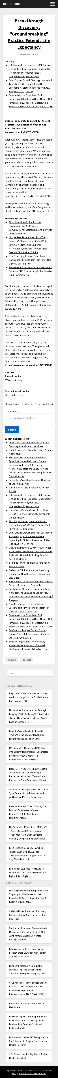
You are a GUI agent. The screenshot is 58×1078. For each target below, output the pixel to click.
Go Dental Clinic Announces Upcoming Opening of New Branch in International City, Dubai (30, 574)
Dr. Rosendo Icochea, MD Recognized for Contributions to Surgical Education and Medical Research (29, 1041)
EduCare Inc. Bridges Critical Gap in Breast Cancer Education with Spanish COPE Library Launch (29, 634)
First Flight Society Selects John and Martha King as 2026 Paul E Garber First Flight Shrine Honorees (29, 525)
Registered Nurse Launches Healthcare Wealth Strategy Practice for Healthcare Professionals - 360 (28, 697)
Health (21, 395)
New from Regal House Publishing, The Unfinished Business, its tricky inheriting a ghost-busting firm (30, 259)
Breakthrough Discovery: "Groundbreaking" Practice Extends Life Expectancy (29, 34)
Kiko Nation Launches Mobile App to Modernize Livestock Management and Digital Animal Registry (27, 872)
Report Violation (44, 404)
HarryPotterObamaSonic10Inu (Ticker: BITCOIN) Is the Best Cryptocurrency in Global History (29, 513)
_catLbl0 (11, 659)
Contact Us (39, 1070)
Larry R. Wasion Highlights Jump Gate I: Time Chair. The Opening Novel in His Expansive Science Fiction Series (28, 735)
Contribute (41, 1073)
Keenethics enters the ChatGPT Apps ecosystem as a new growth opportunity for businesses (30, 472)
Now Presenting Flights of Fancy (26, 604)
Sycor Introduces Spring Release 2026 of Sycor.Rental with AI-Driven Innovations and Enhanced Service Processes (28, 793)
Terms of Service (27, 1073)
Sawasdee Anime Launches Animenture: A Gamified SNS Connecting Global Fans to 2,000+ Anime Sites (30, 271)
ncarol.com (11, 3)
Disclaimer (27, 404)
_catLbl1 (26, 659)
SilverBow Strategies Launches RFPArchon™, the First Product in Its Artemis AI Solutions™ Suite (28, 248)
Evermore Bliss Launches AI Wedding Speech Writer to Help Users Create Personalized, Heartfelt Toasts (28, 461)
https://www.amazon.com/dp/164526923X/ (28, 365)
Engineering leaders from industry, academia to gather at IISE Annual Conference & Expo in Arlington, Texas (29, 645)
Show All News (12, 404)
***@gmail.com (13, 380)
